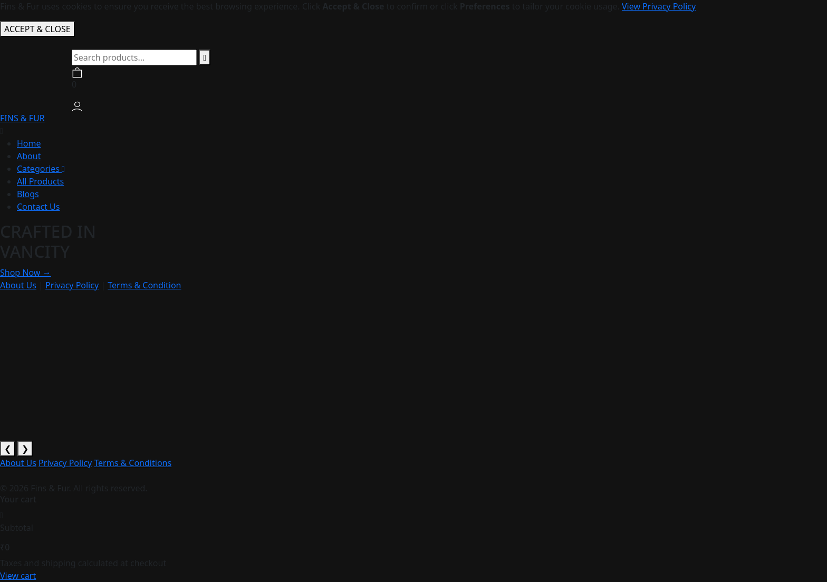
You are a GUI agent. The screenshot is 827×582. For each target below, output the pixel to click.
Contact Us (38, 206)
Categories (41, 168)
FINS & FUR (22, 118)
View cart (18, 575)
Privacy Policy (72, 285)
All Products (40, 181)
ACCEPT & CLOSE (37, 29)
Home (29, 143)
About (29, 156)
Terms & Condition (144, 285)
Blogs (28, 194)
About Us (18, 285)
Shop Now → (25, 272)
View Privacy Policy (659, 6)
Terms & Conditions (132, 463)
